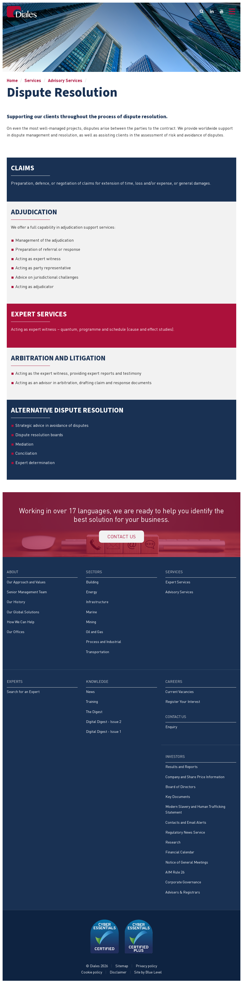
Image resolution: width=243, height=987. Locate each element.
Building (92, 583)
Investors (175, 759)
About (12, 573)
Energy (91, 593)
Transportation (97, 653)
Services (32, 80)
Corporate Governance (183, 885)
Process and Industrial (103, 643)
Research (172, 845)
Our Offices (15, 633)
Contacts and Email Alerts (185, 825)
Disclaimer (118, 975)
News (90, 693)
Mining (91, 623)
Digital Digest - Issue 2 (103, 724)
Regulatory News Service (185, 835)
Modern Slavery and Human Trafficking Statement (195, 812)
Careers (173, 683)
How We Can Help (20, 623)
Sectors (94, 573)
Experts (15, 683)
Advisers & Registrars (182, 895)
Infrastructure (97, 603)
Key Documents (177, 799)
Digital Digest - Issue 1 (103, 734)
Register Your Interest (182, 704)
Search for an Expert (23, 693)
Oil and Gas (94, 633)
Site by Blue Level (148, 975)
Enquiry (171, 729)
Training (92, 704)
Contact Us (175, 718)
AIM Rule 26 (174, 875)
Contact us (121, 537)
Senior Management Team (27, 593)
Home (12, 80)
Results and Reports (181, 769)
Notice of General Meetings (186, 865)
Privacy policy (146, 969)
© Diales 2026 (97, 969)
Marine (91, 613)
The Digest (94, 713)
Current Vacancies (179, 693)
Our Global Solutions (23, 613)
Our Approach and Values (26, 583)
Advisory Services (65, 80)
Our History (16, 603)
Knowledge (97, 683)
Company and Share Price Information (195, 779)
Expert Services (177, 583)
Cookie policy (91, 975)
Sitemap (121, 969)
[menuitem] (42, 606)
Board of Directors (180, 789)
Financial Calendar (179, 855)
